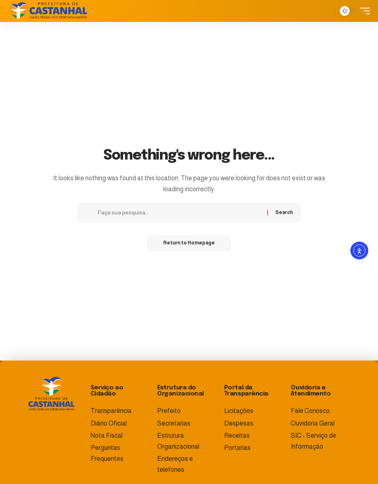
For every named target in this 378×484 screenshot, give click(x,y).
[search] (327, 11)
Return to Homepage (189, 243)
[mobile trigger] (363, 11)
